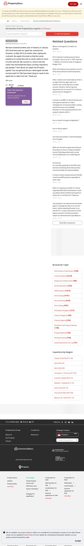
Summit (24, 459)
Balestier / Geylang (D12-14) (64, 383)
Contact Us (35, 430)
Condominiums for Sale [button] (51, 489)
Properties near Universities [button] (50, 514)
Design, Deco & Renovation (65, 281)
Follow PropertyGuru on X (75, 422)
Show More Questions (67, 223)
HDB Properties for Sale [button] (51, 484)
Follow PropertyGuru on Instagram (65, 422)
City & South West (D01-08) (63, 393)
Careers (8, 441)
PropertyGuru (12, 478)
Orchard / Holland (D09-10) (63, 378)
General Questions (63, 286)
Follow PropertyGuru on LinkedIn (72, 422)
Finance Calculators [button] (32, 490)
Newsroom (34, 435)
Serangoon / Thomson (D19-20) (65, 373)
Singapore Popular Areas (69, 506)
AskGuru (9, 481)
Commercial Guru (24, 448)
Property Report (60, 458)
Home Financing (62, 301)
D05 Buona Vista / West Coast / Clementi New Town (70, 518)
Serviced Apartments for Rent (69, 491)
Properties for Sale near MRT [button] (32, 514)
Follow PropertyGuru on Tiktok (77, 422)
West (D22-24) (59, 363)
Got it (26, 102)
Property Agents (11, 41)
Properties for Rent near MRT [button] (32, 519)
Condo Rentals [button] (70, 486)
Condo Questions (63, 276)
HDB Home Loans (31, 486)
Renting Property (62, 338)
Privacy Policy (28, 535)
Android (24, 422)
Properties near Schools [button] (50, 519)
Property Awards (60, 450)
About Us (9, 435)
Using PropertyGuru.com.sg (65, 343)
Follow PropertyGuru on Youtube (68, 422)
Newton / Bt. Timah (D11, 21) (64, 398)
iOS (31, 422)
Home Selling (61, 305)
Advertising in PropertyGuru (66, 271)
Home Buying (61, 296)
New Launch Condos (13, 510)
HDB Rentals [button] (69, 483)
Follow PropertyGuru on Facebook (62, 422)
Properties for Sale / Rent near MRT (32, 507)
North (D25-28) (59, 368)
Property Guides (12, 484)
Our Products (10, 438)
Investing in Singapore (64, 310)
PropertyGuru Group (13, 430)
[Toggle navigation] (81, 4)
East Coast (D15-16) (61, 388)
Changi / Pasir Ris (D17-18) (63, 358)
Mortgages (30, 478)
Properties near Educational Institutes (51, 507)
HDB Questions (62, 291)
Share (20, 85)
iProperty (24, 467)
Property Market (62, 333)
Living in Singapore (62, 315)
